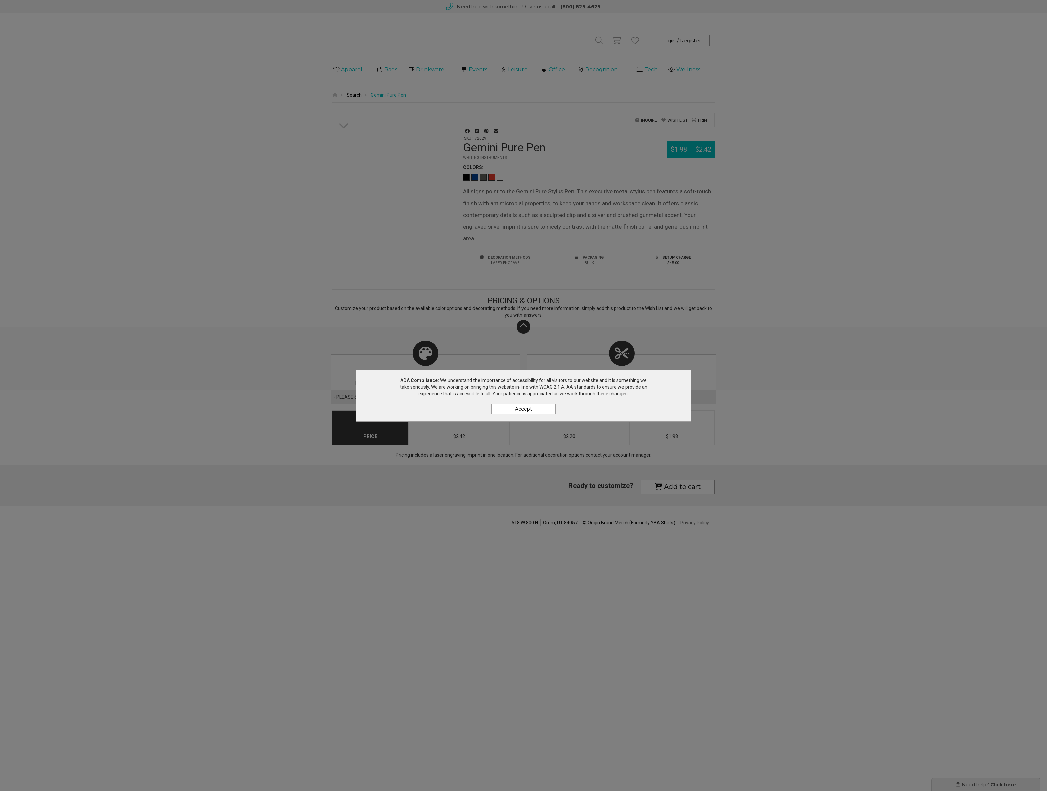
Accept (523, 409)
